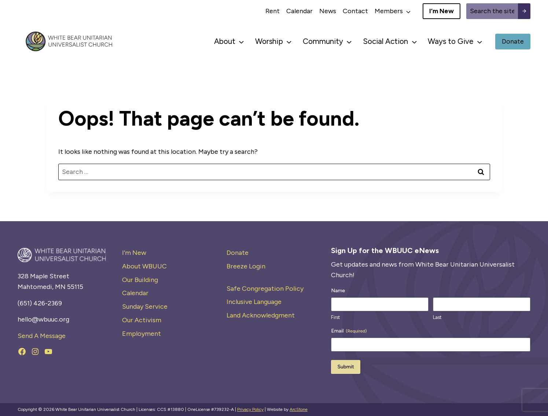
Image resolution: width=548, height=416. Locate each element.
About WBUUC (144, 266)
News (327, 11)
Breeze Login (246, 266)
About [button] (224, 41)
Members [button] (389, 11)
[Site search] (492, 11)
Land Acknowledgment (261, 315)
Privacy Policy (250, 409)
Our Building (140, 280)
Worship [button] (269, 41)
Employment (141, 334)
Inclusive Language (254, 302)
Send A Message (42, 336)
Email (349, 331)
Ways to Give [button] (450, 41)
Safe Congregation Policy (265, 289)
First (335, 317)
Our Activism (141, 320)
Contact (355, 11)
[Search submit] (524, 11)
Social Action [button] (385, 41)
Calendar (299, 11)
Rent (272, 11)
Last (437, 317)
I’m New (134, 253)
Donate (238, 253)
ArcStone (299, 409)
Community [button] (323, 41)
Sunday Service (145, 306)
